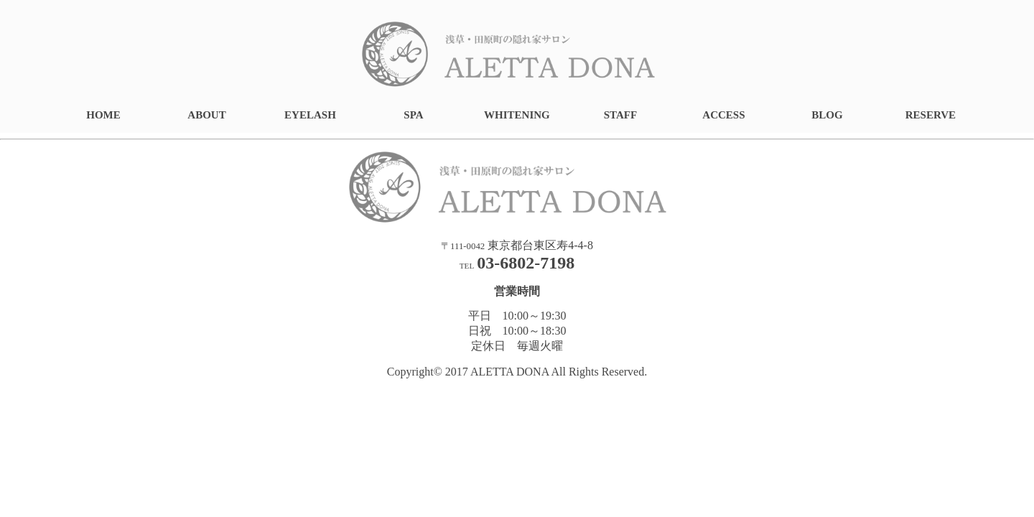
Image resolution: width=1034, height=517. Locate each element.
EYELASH (310, 115)
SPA (413, 115)
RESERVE (930, 115)
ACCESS (723, 115)
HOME (103, 115)
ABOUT (206, 115)
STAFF (620, 115)
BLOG (826, 115)
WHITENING (517, 115)
